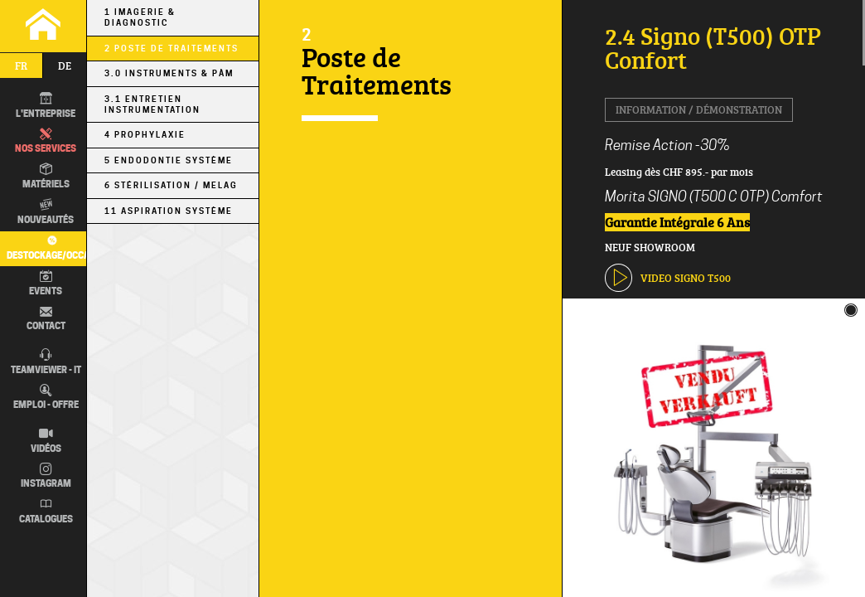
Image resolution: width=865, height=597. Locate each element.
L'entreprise (45, 106)
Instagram (46, 477)
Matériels (46, 176)
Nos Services (45, 142)
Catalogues (46, 511)
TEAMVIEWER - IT (46, 362)
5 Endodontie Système (168, 160)
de (64, 65)
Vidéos (46, 441)
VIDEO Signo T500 (668, 277)
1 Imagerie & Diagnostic (140, 17)
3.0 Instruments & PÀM (169, 73)
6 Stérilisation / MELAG (171, 185)
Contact (46, 319)
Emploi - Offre (46, 398)
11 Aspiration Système (168, 211)
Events (45, 283)
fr (21, 65)
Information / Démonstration (699, 109)
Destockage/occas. (49, 247)
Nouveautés (45, 212)
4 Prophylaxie (145, 134)
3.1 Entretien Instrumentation (152, 104)
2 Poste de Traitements (171, 48)
